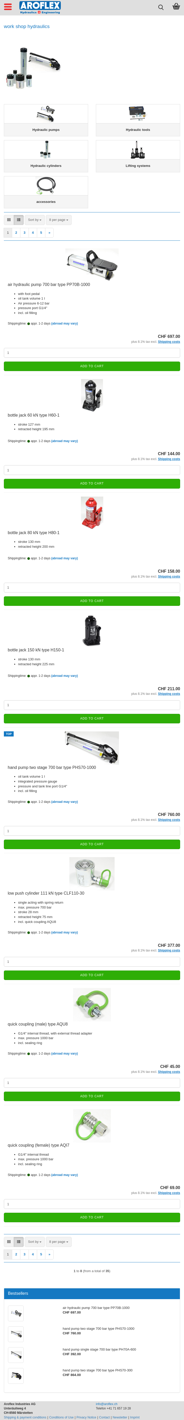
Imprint (135, 1417)
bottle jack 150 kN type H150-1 (36, 650)
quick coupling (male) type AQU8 (38, 1024)
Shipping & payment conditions (25, 1417)
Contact (104, 1417)
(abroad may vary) (64, 323)
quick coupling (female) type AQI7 (38, 1145)
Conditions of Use (61, 1417)
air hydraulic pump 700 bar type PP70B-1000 (49, 284)
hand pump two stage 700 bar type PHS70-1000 (52, 767)
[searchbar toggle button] (161, 6)
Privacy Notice (86, 1417)
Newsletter (120, 1417)
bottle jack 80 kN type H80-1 (34, 533)
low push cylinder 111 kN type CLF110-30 (46, 893)
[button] (9, 220)
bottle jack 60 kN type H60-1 (34, 415)
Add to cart (92, 366)
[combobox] (35, 220)
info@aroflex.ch (107, 1404)
